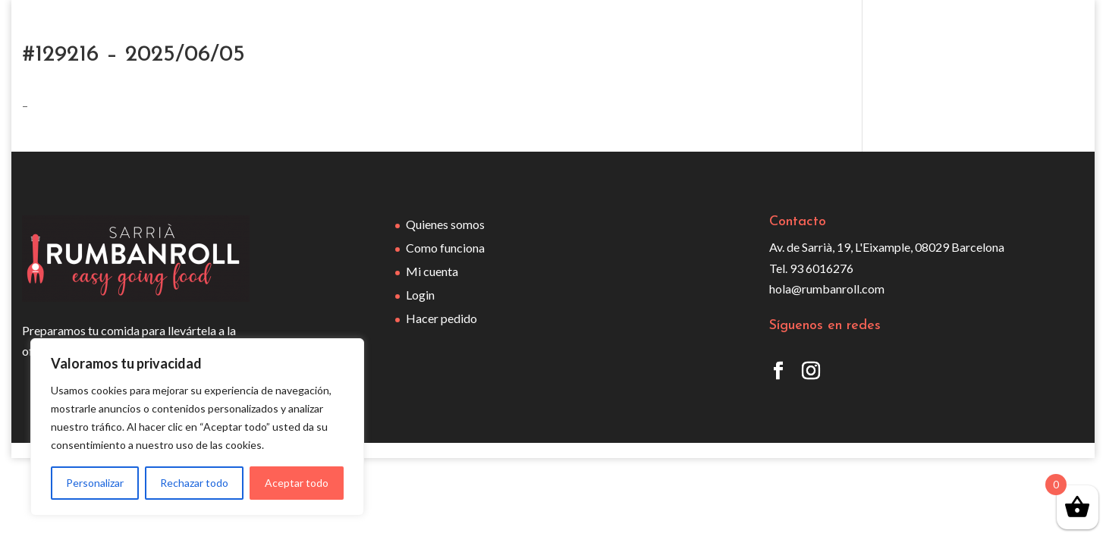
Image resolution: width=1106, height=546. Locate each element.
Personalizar (95, 482)
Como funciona (445, 247)
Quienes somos (445, 224)
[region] (197, 427)
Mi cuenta (432, 271)
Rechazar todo (194, 482)
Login (420, 294)
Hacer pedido (441, 318)
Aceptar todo (296, 482)
